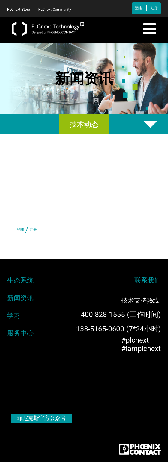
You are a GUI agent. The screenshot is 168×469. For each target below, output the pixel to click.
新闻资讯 (20, 298)
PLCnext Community (54, 9)
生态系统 (20, 280)
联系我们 (147, 280)
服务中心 (20, 333)
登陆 (138, 8)
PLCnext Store (19, 9)
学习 (13, 315)
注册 (154, 8)
